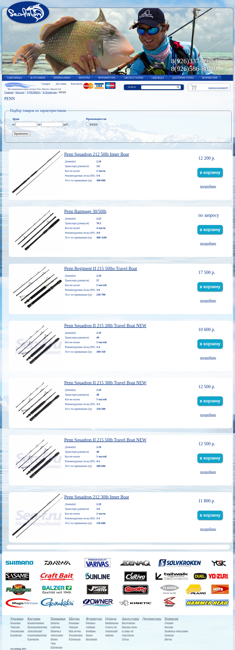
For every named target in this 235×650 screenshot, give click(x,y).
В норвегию (16, 635)
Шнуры (74, 618)
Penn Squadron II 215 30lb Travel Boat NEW (105, 382)
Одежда (110, 618)
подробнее (208, 186)
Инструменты (128, 623)
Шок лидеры (75, 631)
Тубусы (125, 639)
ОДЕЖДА (158, 77)
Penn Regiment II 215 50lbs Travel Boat (100, 268)
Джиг (53, 643)
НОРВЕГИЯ (209, 77)
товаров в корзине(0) (218, 87)
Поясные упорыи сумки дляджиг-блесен (129, 631)
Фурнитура (94, 618)
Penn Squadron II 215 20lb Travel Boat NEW (105, 325)
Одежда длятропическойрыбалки (111, 631)
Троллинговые (17, 631)
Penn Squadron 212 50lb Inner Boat (96, 154)
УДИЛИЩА (14, 77)
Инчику (54, 639)
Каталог (20, 92)
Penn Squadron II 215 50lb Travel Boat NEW (105, 439)
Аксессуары (130, 618)
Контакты (76, 83)
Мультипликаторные (37, 627)
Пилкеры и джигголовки (176, 631)
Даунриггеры (151, 618)
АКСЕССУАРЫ (133, 77)
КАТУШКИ (37, 77)
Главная (8, 92)
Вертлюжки (91, 639)
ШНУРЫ (84, 77)
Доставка (61, 83)
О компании (13, 84)
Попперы (54, 623)
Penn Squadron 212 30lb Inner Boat (96, 496)
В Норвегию (50, 92)
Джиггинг (15, 627)
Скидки (45, 83)
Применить (21, 133)
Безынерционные (35, 623)
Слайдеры (55, 627)
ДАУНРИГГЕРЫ (183, 77)
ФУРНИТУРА (107, 77)
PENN (92, 124)
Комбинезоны (112, 623)
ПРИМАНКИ (61, 77)
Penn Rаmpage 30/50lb (85, 211)
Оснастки (169, 635)
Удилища (16, 618)
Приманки (57, 618)
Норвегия (171, 618)
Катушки (33, 618)
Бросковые (15, 623)
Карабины (91, 631)
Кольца (89, 635)
